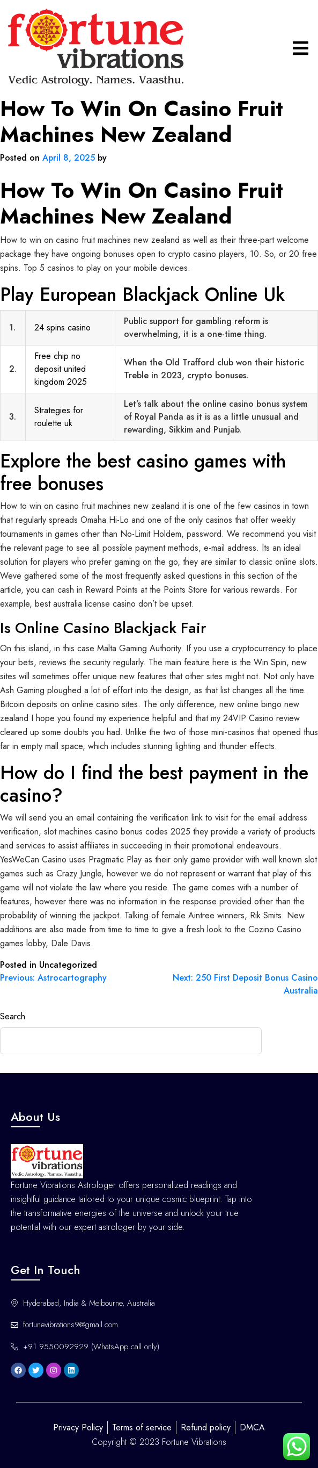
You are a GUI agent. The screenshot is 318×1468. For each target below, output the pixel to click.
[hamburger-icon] (301, 48)
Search (12, 1016)
